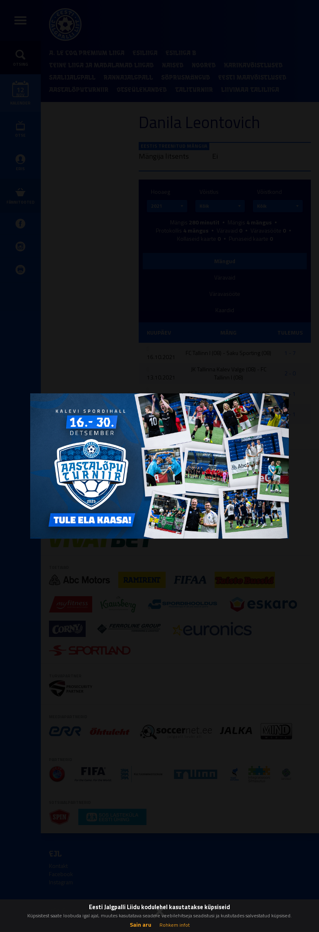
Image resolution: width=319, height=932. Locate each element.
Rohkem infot (175, 925)
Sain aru (140, 924)
